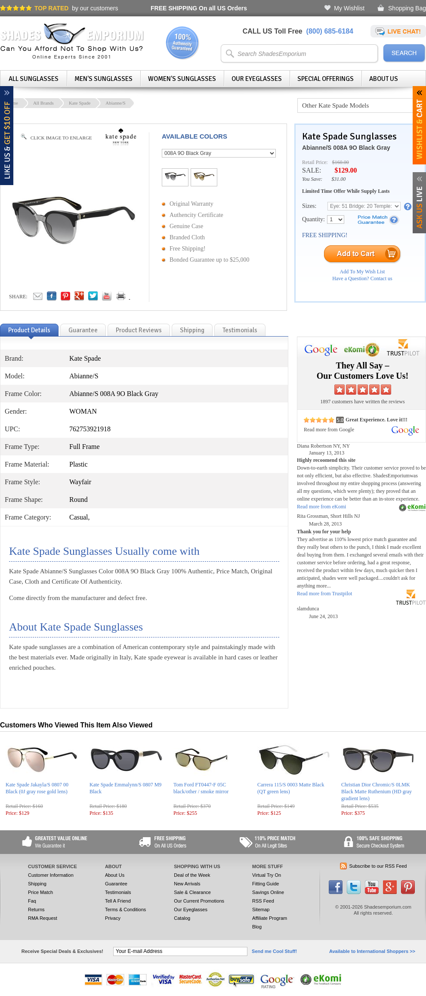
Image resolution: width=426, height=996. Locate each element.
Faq (32, 900)
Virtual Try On (266, 875)
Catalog (182, 918)
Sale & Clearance (192, 892)
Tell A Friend (118, 900)
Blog (257, 926)
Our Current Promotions (199, 900)
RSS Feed (263, 900)
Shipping (37, 883)
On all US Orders (199, 8)
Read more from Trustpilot (324, 594)
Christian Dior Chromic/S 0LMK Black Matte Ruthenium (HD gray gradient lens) (376, 791)
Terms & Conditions (125, 909)
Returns (36, 909)
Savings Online (268, 892)
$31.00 (338, 179)
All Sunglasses (34, 79)
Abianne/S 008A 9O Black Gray (346, 147)
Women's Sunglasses (182, 79)
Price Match (40, 892)
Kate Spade (79, 102)
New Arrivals (187, 883)
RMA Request (42, 918)
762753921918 (90, 429)
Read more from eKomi (321, 507)
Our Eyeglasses (257, 79)
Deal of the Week (192, 875)
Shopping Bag (407, 8)
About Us (383, 79)
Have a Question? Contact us (362, 278)
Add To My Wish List (362, 272)
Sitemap (260, 909)
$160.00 (340, 162)
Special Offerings (325, 79)
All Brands (43, 102)
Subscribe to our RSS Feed (378, 866)
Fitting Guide (265, 883)
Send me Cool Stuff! (274, 951)
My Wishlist (349, 8)
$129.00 (345, 170)
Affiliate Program (269, 918)
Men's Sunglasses (103, 79)
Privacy (112, 918)
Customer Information (51, 875)
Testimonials (118, 892)
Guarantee (116, 883)
